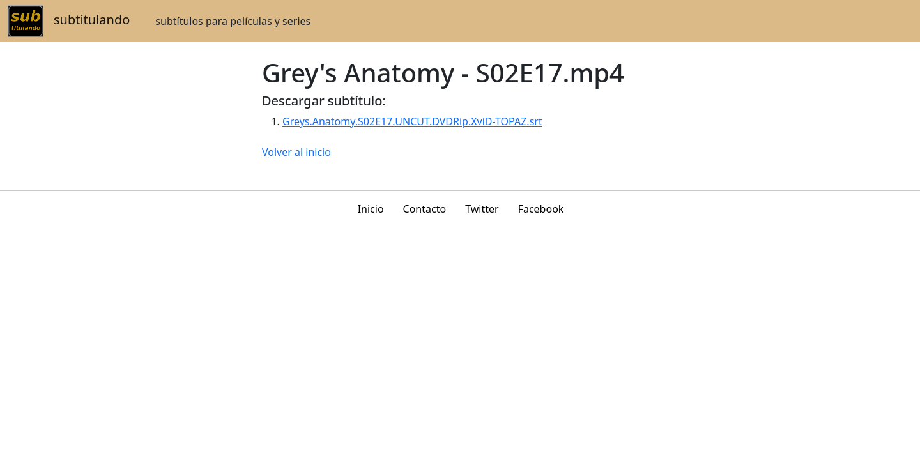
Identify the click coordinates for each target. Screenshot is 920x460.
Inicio (371, 209)
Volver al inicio (296, 152)
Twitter (481, 209)
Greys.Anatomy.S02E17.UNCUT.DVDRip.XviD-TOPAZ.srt (412, 121)
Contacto (425, 209)
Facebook (541, 209)
